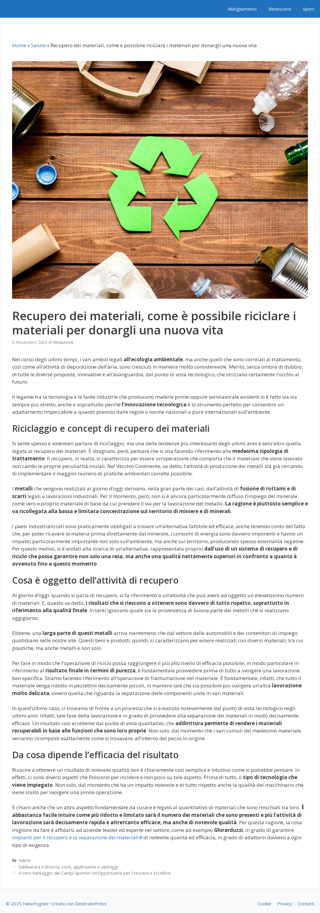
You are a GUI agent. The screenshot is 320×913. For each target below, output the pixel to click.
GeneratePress (91, 904)
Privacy (284, 904)
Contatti (306, 904)
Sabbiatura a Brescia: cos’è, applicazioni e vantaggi (68, 867)
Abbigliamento (242, 9)
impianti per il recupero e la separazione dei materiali (75, 837)
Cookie (264, 904)
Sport (308, 9)
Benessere (280, 9)
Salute (38, 45)
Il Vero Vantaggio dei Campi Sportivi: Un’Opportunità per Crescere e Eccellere (95, 873)
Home (19, 45)
